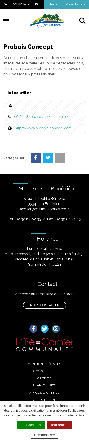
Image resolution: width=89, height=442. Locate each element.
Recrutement (44, 399)
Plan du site (44, 385)
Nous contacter (44, 305)
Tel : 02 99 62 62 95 (24, 219)
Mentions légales (44, 364)
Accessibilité (44, 371)
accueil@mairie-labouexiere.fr (44, 209)
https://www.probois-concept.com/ (44, 128)
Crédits (44, 378)
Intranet (53, 4)
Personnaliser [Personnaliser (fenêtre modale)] (44, 435)
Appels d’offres (44, 392)
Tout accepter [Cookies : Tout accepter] (31, 425)
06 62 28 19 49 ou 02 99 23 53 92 (41, 117)
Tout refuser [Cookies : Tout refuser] (59, 425)
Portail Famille (75, 4)
